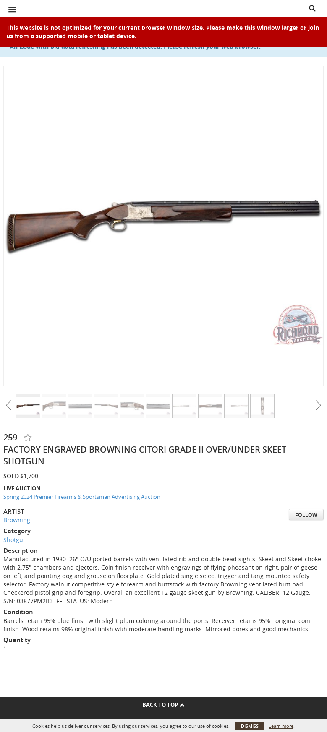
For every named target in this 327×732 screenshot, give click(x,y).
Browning (16, 520)
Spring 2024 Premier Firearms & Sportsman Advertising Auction (81, 496)
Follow (306, 514)
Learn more (281, 726)
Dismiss (250, 726)
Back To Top (163, 705)
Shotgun (15, 540)
